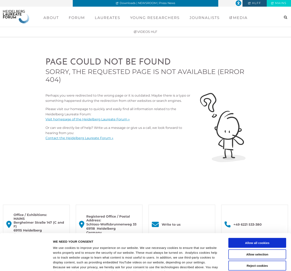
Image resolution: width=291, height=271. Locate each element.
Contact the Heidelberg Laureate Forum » (79, 138)
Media (240, 18)
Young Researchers (155, 18)
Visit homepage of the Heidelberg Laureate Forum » (87, 119)
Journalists (205, 18)
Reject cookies (257, 231)
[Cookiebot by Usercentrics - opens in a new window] (26, 263)
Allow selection (257, 220)
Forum (77, 18)
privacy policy (64, 247)
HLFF (256, 3)
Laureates (107, 18)
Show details (212, 263)
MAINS (280, 3)
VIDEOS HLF (146, 32)
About (51, 18)
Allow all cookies (257, 208)
